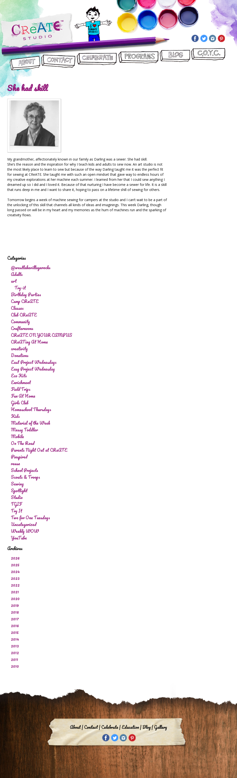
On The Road (22, 443)
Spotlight (19, 490)
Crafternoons (22, 328)
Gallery (160, 727)
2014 (15, 639)
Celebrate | (110, 727)
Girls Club (20, 402)
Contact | (92, 727)
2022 (15, 585)
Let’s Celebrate (96, 59)
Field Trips (20, 389)
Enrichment (21, 382)
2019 (15, 605)
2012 (15, 652)
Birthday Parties (26, 294)
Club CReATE (24, 314)
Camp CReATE (24, 301)
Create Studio (37, 31)
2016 (15, 625)
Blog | (147, 727)
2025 (15, 564)
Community (20, 321)
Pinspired (19, 456)
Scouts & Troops (25, 477)
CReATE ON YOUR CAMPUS (208, 59)
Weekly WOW (25, 531)
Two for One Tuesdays (30, 517)
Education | (131, 727)
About (25, 59)
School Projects (24, 470)
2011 (14, 659)
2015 (15, 632)
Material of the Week (30, 423)
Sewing (17, 483)
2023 (15, 578)
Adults (17, 274)
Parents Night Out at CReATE (39, 450)
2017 (15, 618)
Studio (17, 497)
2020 (15, 598)
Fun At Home (23, 396)
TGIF (16, 504)
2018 (15, 612)
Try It (16, 510)
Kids (15, 416)
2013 (15, 645)
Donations (20, 355)
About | (76, 727)
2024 (15, 571)
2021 (15, 591)
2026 (15, 557)
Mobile (17, 436)
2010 (15, 666)
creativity (19, 348)
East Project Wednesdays (34, 362)
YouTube (19, 537)
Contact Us (58, 59)
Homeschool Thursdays (31, 409)
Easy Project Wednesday (33, 368)
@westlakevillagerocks (31, 267)
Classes (17, 308)
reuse (15, 463)
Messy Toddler (24, 429)
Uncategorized (23, 524)
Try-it (20, 287)
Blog (174, 59)
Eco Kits (19, 375)
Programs (138, 59)
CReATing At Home (29, 341)
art (14, 281)
